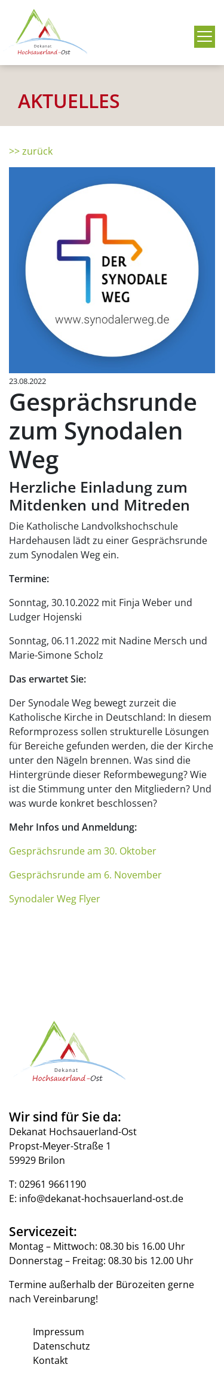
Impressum (58, 1331)
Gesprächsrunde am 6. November (85, 874)
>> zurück (31, 151)
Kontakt (50, 1360)
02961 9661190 (52, 1184)
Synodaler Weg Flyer (54, 898)
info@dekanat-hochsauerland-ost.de (101, 1198)
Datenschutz (61, 1346)
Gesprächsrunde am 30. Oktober (83, 851)
